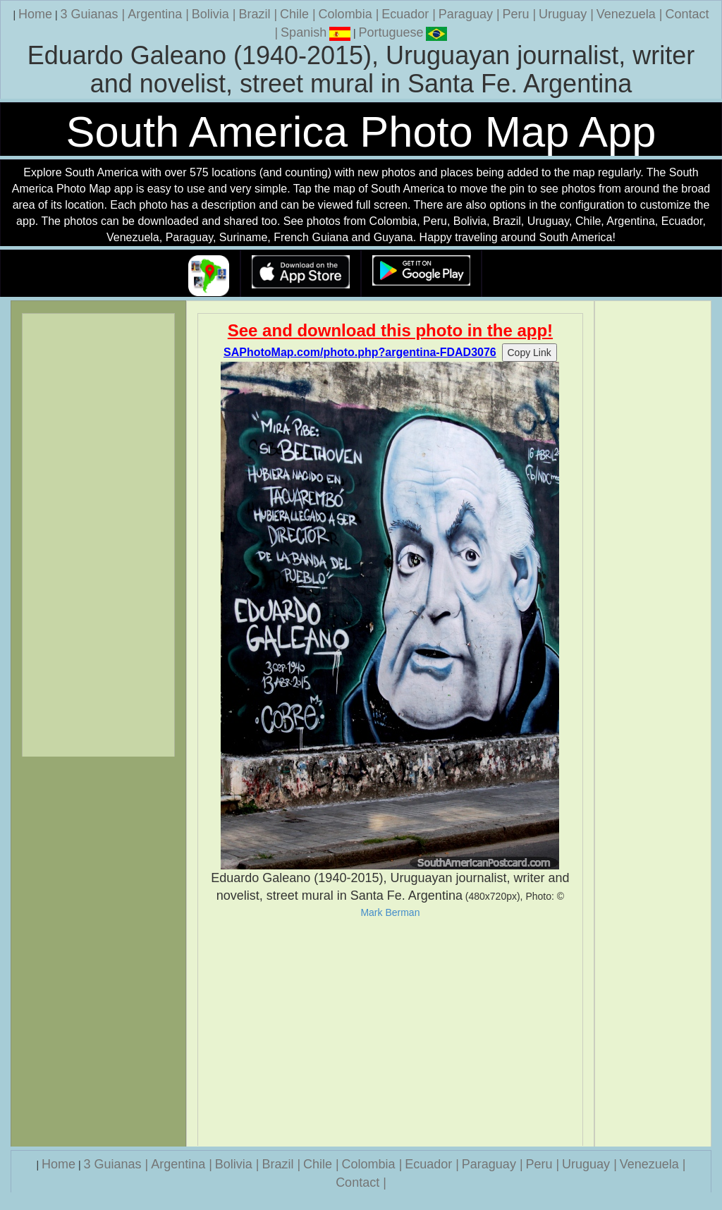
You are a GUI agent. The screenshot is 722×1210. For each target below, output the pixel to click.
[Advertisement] (391, 1032)
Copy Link (529, 352)
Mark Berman (390, 912)
